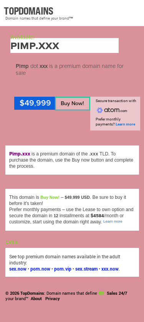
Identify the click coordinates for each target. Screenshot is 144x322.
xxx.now (110, 269)
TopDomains (32, 293)
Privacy (52, 298)
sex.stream (86, 269)
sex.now (17, 269)
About (36, 298)
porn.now (40, 269)
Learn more (125, 124)
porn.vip (62, 269)
